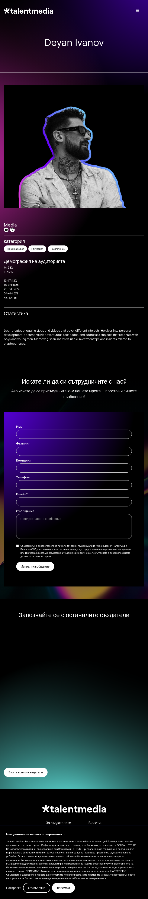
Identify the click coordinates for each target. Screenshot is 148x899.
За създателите (58, 822)
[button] (137, 10)
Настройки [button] (13, 888)
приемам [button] (63, 888)
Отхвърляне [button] (36, 888)
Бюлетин (96, 822)
